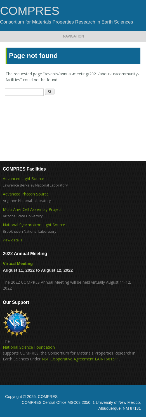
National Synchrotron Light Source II (36, 224)
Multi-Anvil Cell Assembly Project (32, 209)
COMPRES (29, 11)
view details (12, 240)
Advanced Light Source (23, 178)
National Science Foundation (29, 347)
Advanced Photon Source (26, 194)
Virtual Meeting (18, 263)
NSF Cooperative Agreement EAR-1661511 (80, 359)
